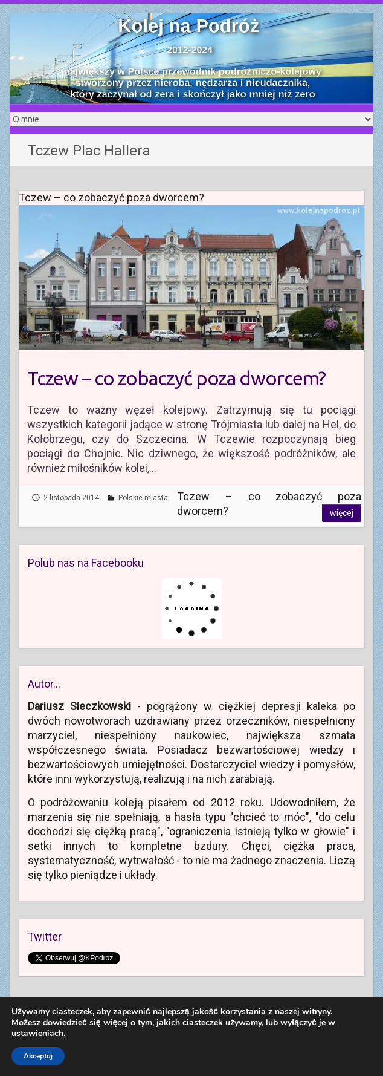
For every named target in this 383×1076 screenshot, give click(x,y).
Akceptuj (38, 1056)
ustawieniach (37, 1033)
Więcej (341, 513)
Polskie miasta (143, 498)
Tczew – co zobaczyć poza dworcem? (176, 378)
